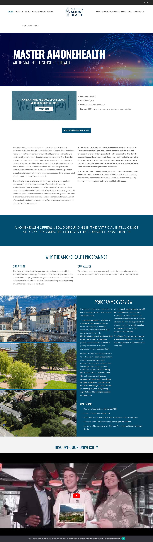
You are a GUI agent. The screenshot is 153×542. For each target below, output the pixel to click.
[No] (150, 539)
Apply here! (44, 109)
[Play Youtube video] (76, 496)
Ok (123, 538)
